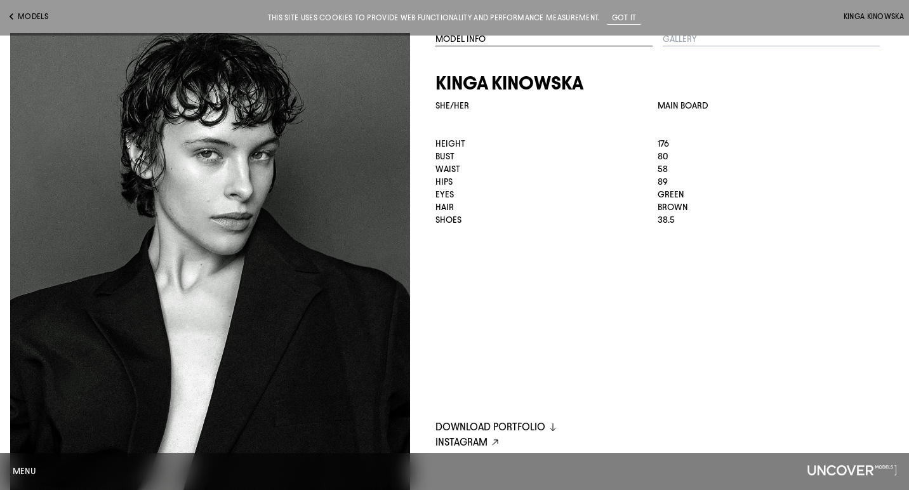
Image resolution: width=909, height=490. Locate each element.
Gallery (680, 39)
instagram (468, 442)
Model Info (460, 39)
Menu (24, 471)
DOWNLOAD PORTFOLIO (496, 426)
